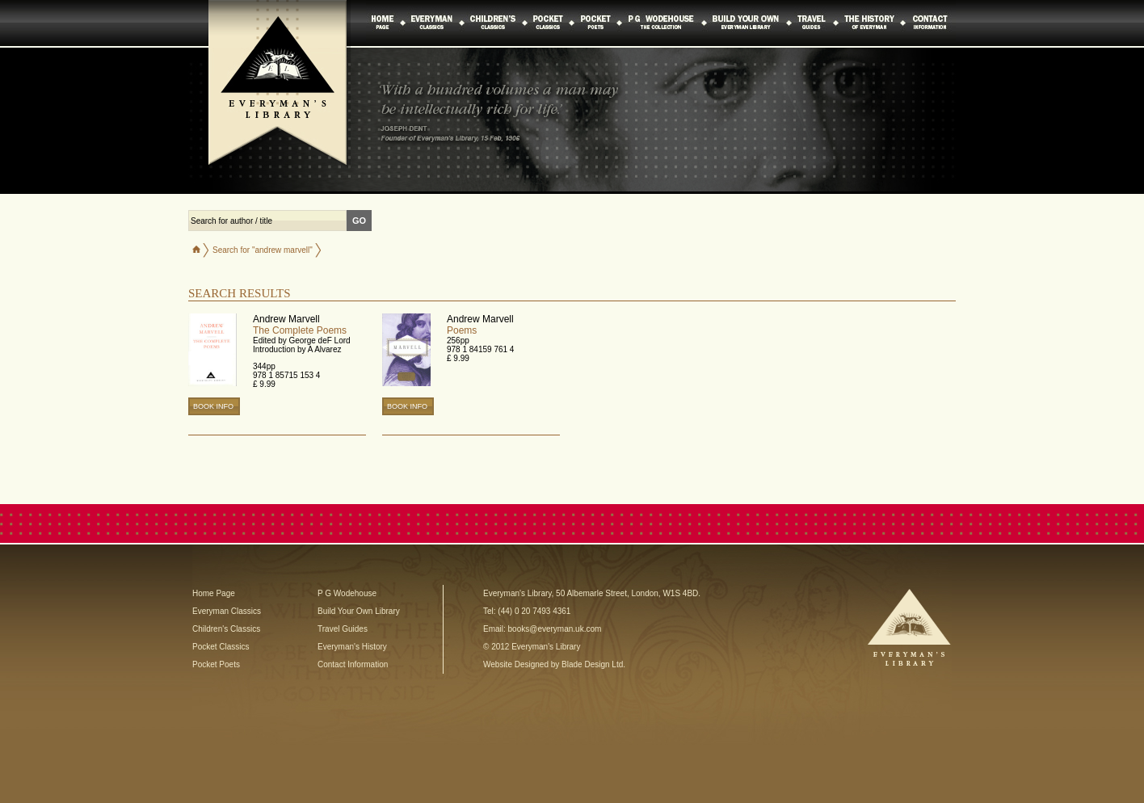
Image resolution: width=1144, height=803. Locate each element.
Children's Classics (226, 628)
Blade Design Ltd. (593, 664)
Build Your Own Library (359, 611)
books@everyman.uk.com (555, 628)
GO (359, 220)
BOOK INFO (213, 406)
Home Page (213, 593)
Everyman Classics (226, 611)
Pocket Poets (216, 664)
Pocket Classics (221, 646)
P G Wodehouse (347, 593)
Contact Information (353, 664)
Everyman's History (352, 646)
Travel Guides (343, 628)
